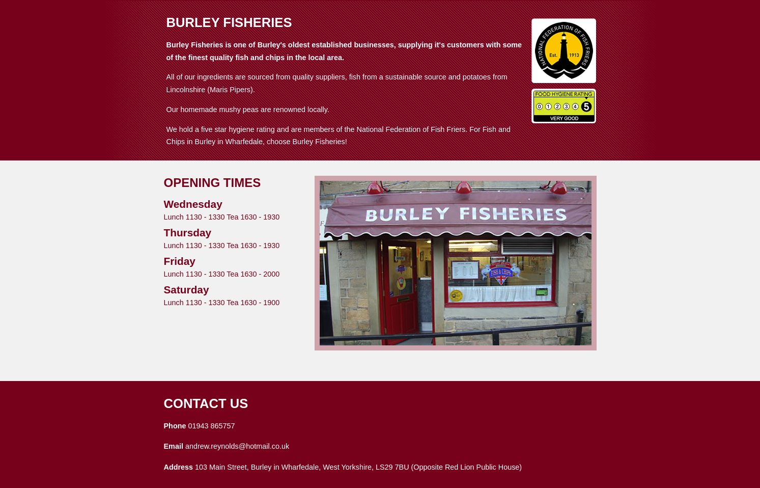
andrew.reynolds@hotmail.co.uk (237, 446)
